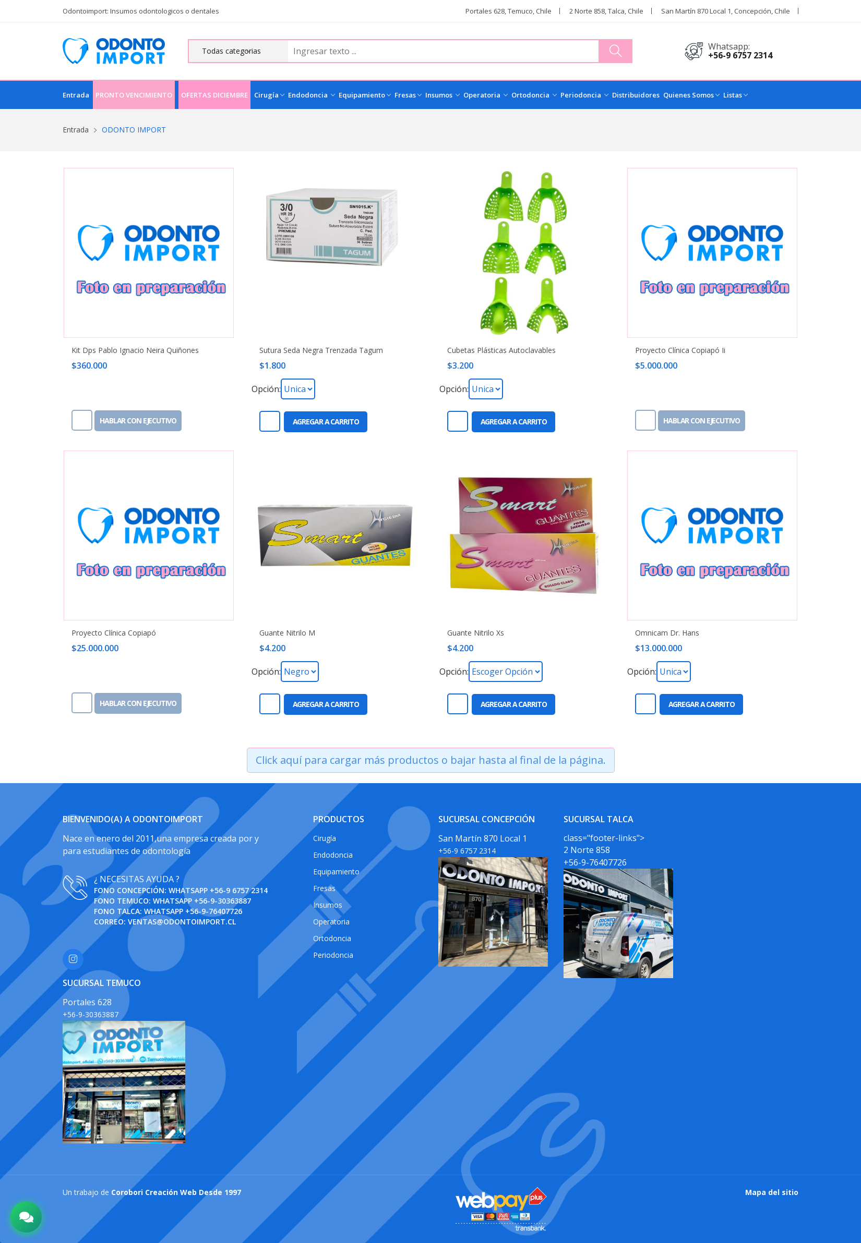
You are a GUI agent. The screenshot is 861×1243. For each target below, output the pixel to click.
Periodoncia (584, 95)
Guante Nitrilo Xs (475, 633)
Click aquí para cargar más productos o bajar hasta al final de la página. (431, 760)
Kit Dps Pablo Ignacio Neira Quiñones (135, 350)
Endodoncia (311, 95)
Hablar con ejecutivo (138, 420)
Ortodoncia (534, 95)
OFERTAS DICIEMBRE (214, 95)
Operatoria (485, 95)
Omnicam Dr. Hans (667, 633)
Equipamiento (365, 95)
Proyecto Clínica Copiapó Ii (680, 350)
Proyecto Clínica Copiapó (113, 633)
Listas (735, 95)
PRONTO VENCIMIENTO (133, 95)
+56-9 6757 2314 (740, 55)
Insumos (442, 95)
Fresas (408, 95)
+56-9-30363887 (222, 901)
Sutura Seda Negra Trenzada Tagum (321, 350)
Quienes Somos (691, 95)
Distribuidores (636, 95)
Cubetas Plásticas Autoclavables (501, 350)
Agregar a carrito (326, 421)
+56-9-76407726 (213, 911)
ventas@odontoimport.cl (182, 922)
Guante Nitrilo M (287, 633)
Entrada (76, 95)
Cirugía (269, 95)
